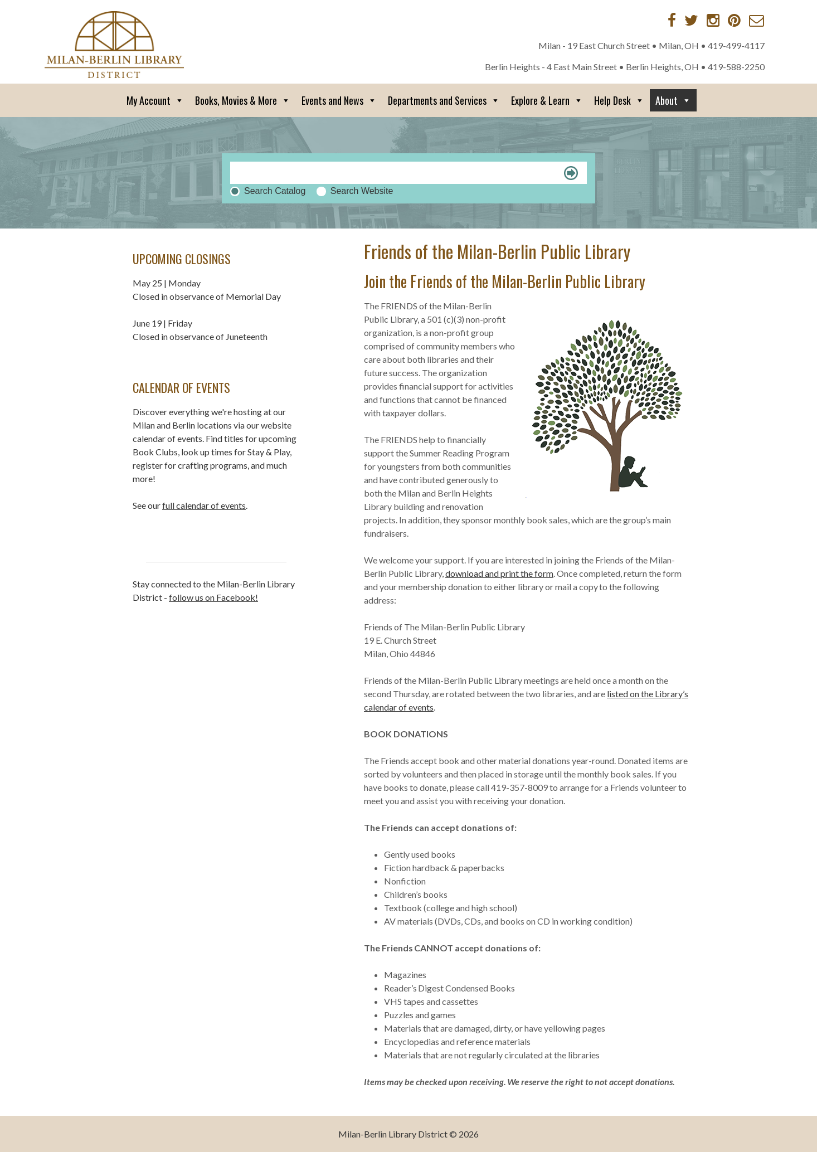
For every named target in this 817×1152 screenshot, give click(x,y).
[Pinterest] (734, 20)
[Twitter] (691, 20)
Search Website (361, 191)
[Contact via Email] (756, 20)
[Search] (408, 173)
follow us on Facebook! (213, 597)
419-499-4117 (736, 45)
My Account (155, 100)
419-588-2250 (736, 66)
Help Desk (619, 100)
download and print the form (499, 573)
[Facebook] (672, 20)
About (673, 100)
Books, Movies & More (242, 100)
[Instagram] (713, 20)
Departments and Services (444, 100)
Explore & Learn (547, 100)
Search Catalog (274, 191)
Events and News (339, 100)
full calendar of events (204, 505)
